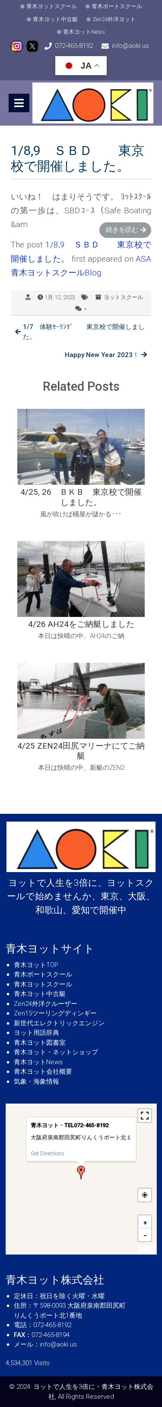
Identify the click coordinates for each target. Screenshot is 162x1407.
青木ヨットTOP (36, 965)
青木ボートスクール (117, 6)
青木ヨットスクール (51, 6)
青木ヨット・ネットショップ (56, 1052)
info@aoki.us (130, 46)
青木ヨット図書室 (40, 1043)
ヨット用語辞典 (36, 1033)
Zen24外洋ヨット (114, 19)
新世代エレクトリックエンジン (59, 1023)
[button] (81, 1172)
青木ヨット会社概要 (43, 1071)
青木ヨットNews (84, 31)
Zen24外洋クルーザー (45, 1004)
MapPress (147, 1251)
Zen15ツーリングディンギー (55, 1013)
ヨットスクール (123, 297)
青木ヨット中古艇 (55, 19)
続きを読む (122, 230)
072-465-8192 (74, 46)
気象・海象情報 (36, 1081)
